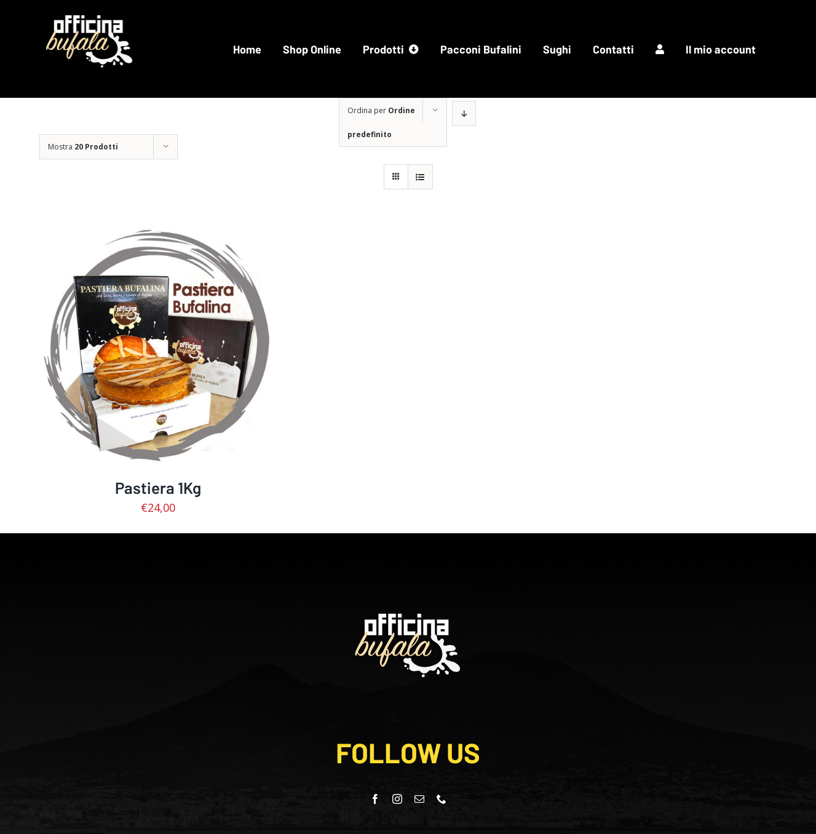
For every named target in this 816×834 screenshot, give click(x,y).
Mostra (83, 146)
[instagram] (397, 799)
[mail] (419, 799)
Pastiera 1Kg (158, 487)
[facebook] (375, 799)
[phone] (441, 799)
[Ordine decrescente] (464, 113)
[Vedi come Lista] (420, 177)
